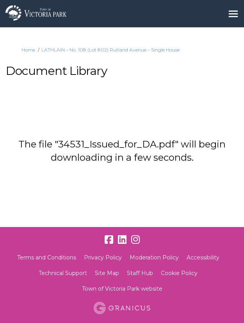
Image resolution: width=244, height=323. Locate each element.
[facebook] (109, 239)
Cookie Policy (179, 273)
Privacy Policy (103, 257)
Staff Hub (140, 273)
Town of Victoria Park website (122, 288)
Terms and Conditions (46, 257)
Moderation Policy (154, 257)
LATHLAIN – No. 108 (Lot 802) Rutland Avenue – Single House (110, 50)
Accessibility (203, 257)
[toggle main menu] (233, 14)
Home (28, 50)
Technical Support (63, 273)
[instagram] (135, 239)
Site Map (107, 273)
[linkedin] (122, 239)
